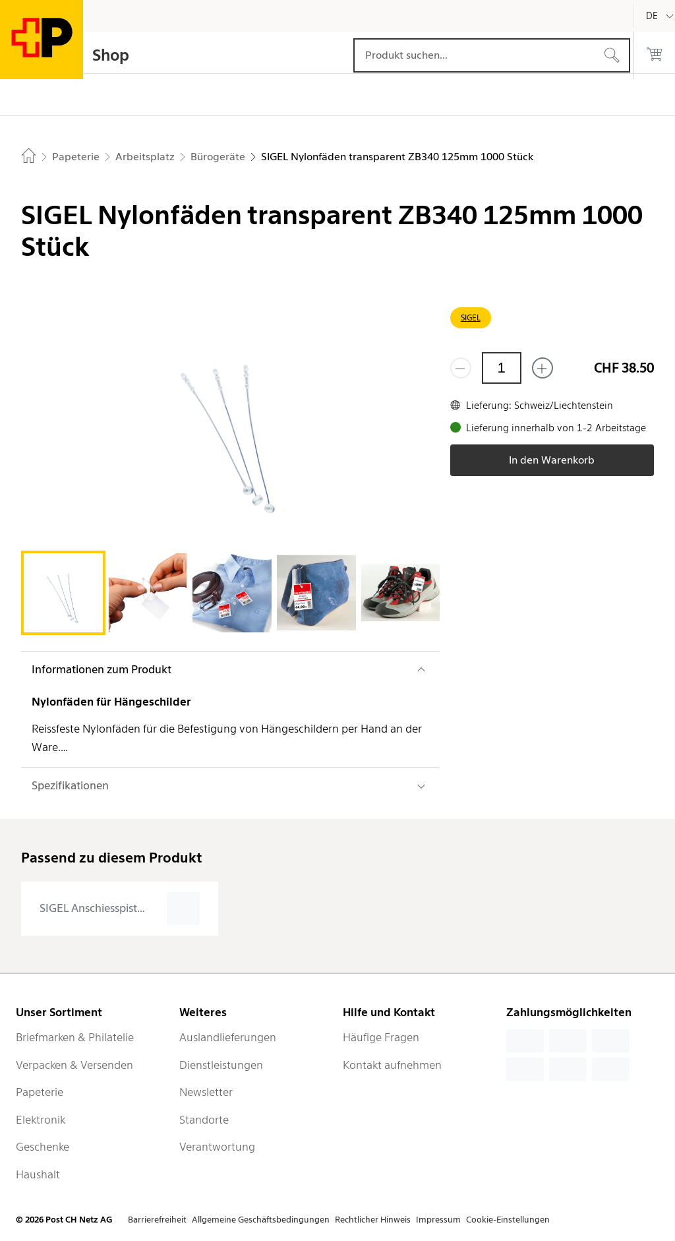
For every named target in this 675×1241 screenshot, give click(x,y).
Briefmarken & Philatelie (75, 1037)
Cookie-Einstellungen (508, 1220)
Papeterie (39, 1092)
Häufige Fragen (381, 1037)
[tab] (63, 593)
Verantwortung (217, 1146)
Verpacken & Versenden (74, 1065)
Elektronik (40, 1119)
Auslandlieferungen (227, 1037)
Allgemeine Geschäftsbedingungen (261, 1220)
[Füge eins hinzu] (542, 367)
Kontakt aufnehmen (392, 1065)
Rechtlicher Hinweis (373, 1220)
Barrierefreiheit (157, 1220)
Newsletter (206, 1092)
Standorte (204, 1119)
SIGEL (471, 317)
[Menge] (501, 368)
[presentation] (119, 909)
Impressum (438, 1220)
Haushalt (38, 1174)
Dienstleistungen (221, 1065)
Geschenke (42, 1146)
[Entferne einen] (460, 367)
